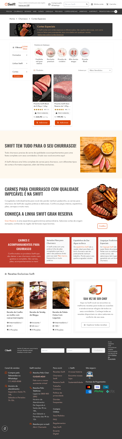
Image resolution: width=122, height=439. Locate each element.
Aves (34, 11)
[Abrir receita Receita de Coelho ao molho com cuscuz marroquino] (15, 306)
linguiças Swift (108, 247)
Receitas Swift (59, 372)
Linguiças (49, 11)
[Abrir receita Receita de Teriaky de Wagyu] (38, 306)
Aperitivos (83, 11)
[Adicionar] (42, 122)
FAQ (55, 419)
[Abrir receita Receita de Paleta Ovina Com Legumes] (61, 306)
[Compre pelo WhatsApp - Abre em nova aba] (55, 4)
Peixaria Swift (58, 382)
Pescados (59, 11)
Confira (102, 226)
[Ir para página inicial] (10, 4)
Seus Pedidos (58, 415)
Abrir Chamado (39, 427)
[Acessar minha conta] (97, 4)
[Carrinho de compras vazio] (111, 4)
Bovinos (28, 11)
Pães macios (62, 256)
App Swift (57, 427)
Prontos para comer (107, 11)
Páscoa (9, 11)
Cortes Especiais (71, 11)
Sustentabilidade (75, 382)
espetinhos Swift (82, 247)
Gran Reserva (10, 221)
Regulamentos (59, 423)
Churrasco (18, 11)
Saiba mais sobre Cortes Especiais (51, 35)
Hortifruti (93, 11)
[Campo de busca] (75, 4)
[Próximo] (115, 11)
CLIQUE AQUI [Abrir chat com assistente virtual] (39, 376)
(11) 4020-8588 (14, 381)
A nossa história (75, 372)
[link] (24, 5)
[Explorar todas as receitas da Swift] (95, 325)
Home (12, 19)
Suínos (41, 11)
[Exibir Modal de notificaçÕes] (5, 429)
